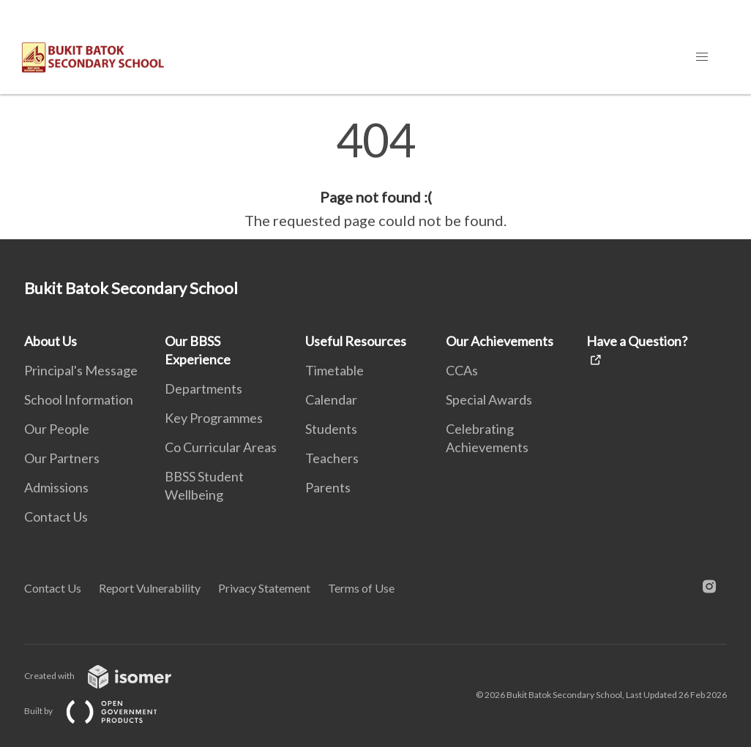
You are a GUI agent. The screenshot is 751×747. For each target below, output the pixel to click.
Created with (109, 675)
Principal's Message (81, 370)
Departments (203, 388)
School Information (78, 399)
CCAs (462, 370)
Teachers (332, 458)
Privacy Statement (264, 588)
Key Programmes (214, 418)
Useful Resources (355, 341)
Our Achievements (499, 341)
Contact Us (56, 516)
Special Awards (489, 399)
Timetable (334, 370)
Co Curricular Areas (221, 447)
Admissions (56, 487)
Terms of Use (361, 588)
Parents (328, 487)
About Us (50, 341)
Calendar (331, 399)
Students (331, 429)
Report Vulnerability (150, 588)
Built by (102, 710)
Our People (56, 429)
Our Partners (62, 458)
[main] (375, 174)
